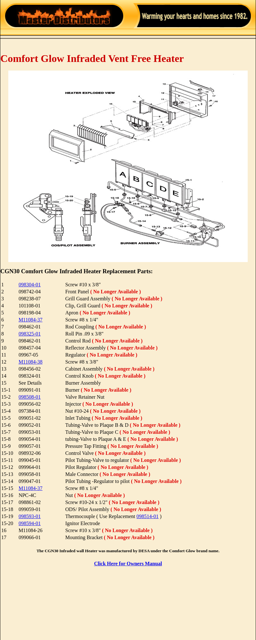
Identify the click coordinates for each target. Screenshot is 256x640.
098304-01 (30, 284)
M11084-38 (30, 362)
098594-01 (30, 523)
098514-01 (148, 516)
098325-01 (30, 333)
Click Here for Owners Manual (128, 563)
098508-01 (30, 397)
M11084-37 (30, 319)
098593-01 (30, 516)
